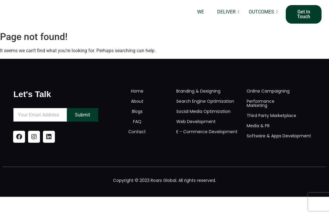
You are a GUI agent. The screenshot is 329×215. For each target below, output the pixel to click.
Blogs (137, 111)
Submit (82, 115)
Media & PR (258, 126)
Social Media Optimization (203, 111)
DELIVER (228, 12)
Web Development (196, 122)
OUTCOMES (263, 12)
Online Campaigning (268, 91)
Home (137, 91)
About (137, 101)
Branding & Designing (198, 91)
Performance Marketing (260, 103)
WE (200, 12)
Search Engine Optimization (205, 101)
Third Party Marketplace (271, 116)
